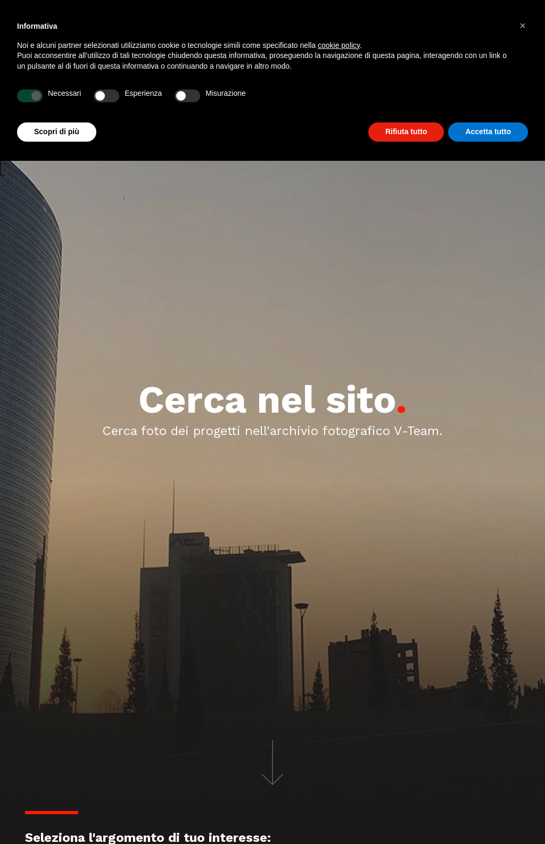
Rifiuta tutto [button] (406, 131)
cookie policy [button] (339, 45)
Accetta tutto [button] (488, 131)
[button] (522, 25)
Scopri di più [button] (56, 131)
